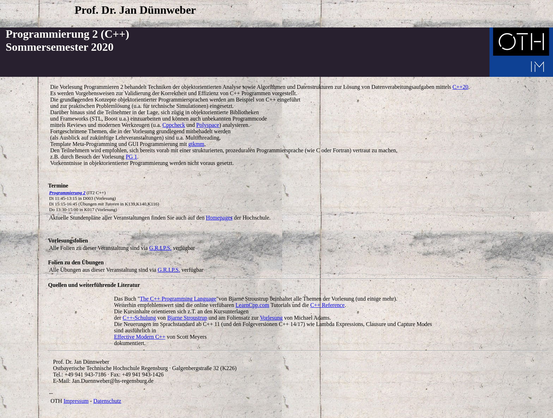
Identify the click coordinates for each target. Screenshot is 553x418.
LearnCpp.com (252, 305)
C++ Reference (327, 305)
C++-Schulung (139, 318)
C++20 (460, 87)
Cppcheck (174, 125)
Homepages (219, 218)
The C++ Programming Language (178, 299)
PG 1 (131, 157)
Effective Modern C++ (139, 337)
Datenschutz (107, 401)
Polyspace (207, 125)
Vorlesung (271, 318)
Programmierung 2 (67, 192)
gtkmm (196, 144)
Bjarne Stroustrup (187, 318)
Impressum (76, 401)
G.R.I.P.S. (160, 248)
